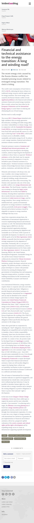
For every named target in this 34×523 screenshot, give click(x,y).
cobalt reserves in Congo (17, 198)
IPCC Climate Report (14, 118)
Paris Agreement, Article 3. (12, 250)
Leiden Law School (7, 502)
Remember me (8, 462)
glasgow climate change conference (19, 435)
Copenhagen (19, 341)
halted (23, 191)
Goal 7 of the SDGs (18, 133)
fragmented (28, 293)
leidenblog (10, 3)
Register (18, 453)
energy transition (7, 438)
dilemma (10, 405)
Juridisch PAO (5, 507)
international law (20, 438)
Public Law (15, 69)
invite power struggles (21, 207)
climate (4, 435)
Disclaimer (5, 514)
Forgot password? (26, 453)
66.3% (8, 91)
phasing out (24, 405)
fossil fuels (5, 441)
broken (22, 345)
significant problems (8, 100)
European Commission (8, 106)
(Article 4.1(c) (14, 306)
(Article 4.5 (17, 313)
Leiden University (7, 504)
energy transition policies (16, 408)
